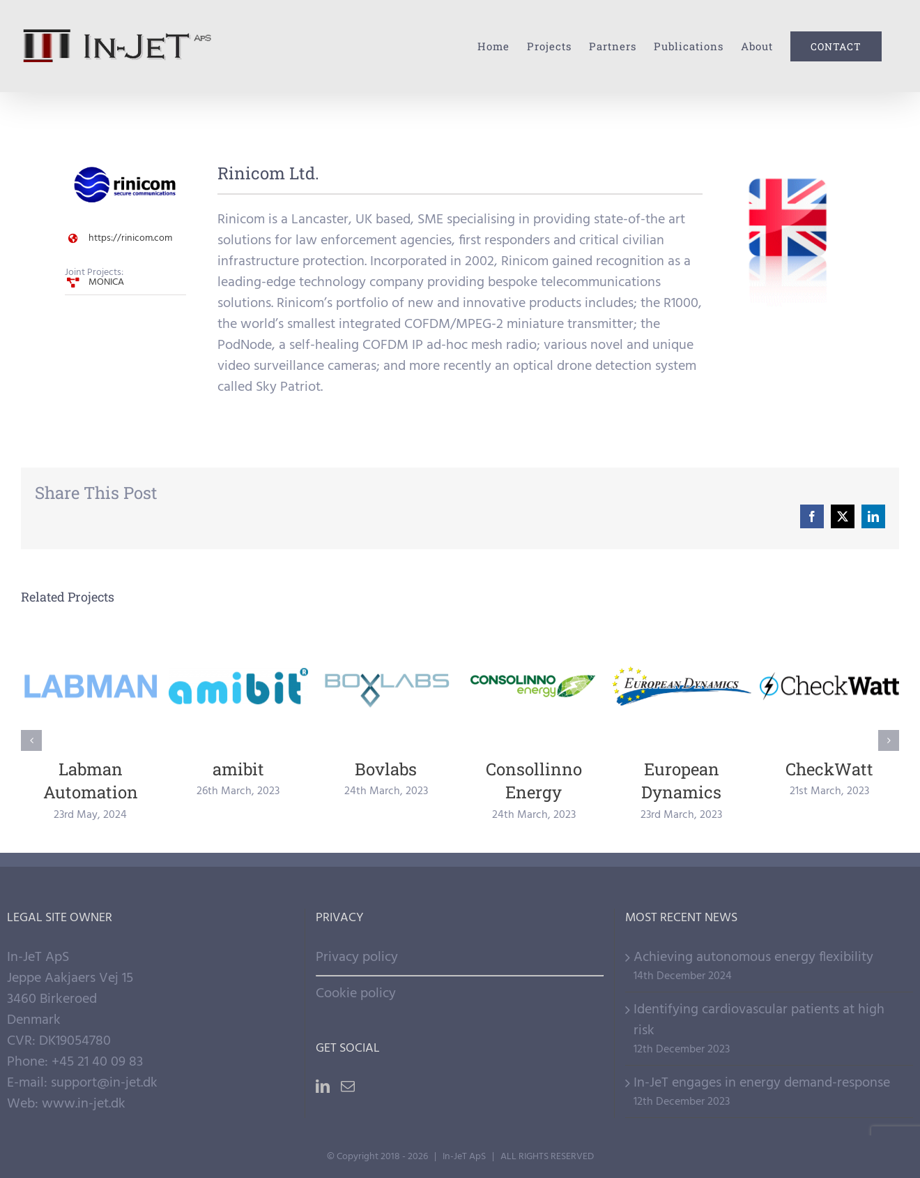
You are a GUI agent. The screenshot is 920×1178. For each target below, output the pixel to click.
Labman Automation (90, 781)
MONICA (106, 282)
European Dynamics (681, 781)
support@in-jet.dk (104, 1083)
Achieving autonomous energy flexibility (753, 957)
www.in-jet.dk (83, 1104)
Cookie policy (356, 994)
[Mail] (348, 1087)
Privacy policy (357, 957)
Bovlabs (386, 769)
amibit (238, 769)
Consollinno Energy (534, 781)
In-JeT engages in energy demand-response (762, 1083)
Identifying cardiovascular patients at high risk (759, 1020)
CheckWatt (829, 769)
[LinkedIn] (323, 1087)
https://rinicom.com (130, 238)
